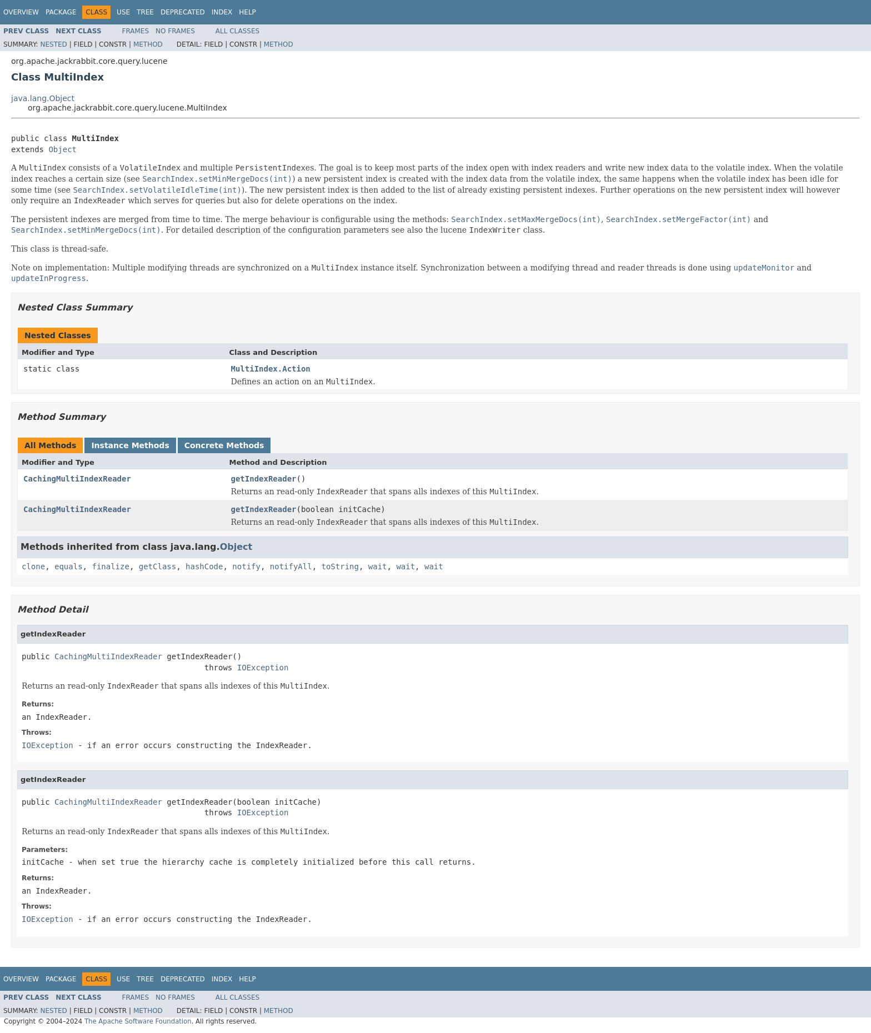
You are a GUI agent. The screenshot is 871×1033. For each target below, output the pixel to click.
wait (377, 566)
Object (62, 149)
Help (247, 12)
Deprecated (183, 12)
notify (246, 566)
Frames (135, 31)
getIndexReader (264, 478)
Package (61, 12)
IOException (263, 667)
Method (148, 44)
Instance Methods (130, 445)
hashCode (204, 566)
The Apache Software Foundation (138, 1021)
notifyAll (291, 566)
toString (340, 566)
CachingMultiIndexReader (77, 478)
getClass (157, 566)
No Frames (175, 31)
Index (222, 12)
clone (33, 566)
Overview (21, 12)
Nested (53, 44)
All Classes (237, 31)
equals (68, 566)
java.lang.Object (42, 98)
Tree (145, 12)
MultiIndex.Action (271, 368)
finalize (110, 566)
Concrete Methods (224, 445)
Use (123, 12)
